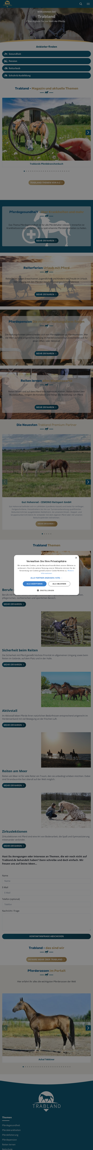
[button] (46, 578)
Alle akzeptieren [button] (34, 584)
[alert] (46, 575)
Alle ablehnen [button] (59, 584)
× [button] (76, 558)
